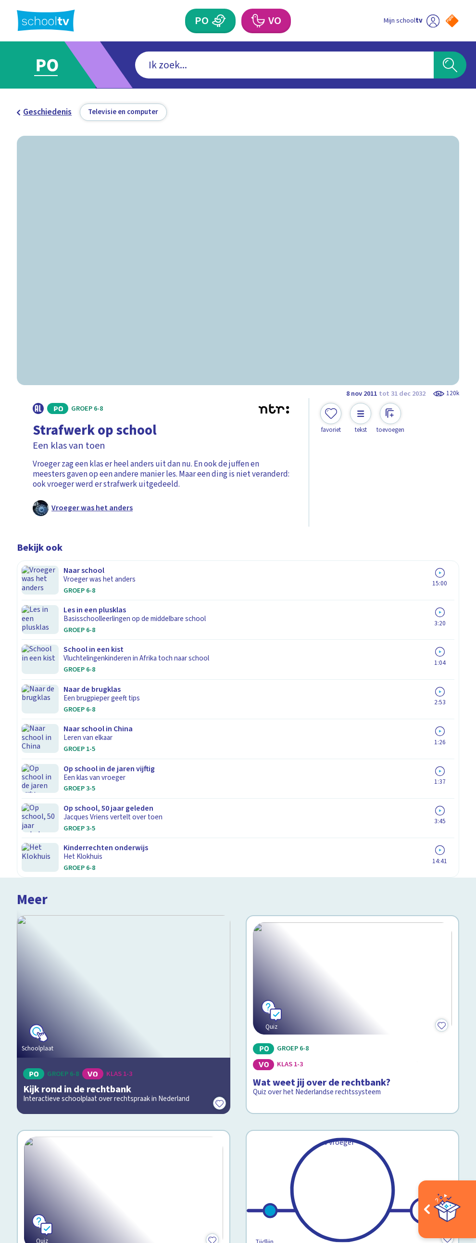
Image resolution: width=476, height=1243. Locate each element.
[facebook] (21, 1141)
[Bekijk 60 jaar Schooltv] (352, 791)
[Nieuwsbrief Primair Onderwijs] (348, 1018)
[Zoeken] (450, 65)
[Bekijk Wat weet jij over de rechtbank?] (352, 646)
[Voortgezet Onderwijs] (257, 21)
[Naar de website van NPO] (452, 20)
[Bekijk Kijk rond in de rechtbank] (123, 646)
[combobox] (221, 65)
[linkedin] (64, 1141)
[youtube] (85, 1141)
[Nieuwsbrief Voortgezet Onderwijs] (348, 1052)
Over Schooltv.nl (53, 995)
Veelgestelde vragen (62, 981)
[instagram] (42, 1141)
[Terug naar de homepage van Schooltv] (46, 21)
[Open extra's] (447, 1209)
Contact (34, 966)
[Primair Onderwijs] (219, 21)
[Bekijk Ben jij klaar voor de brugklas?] (123, 791)
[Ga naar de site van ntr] (444, 1169)
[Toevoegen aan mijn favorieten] (330, 418)
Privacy (33, 1010)
